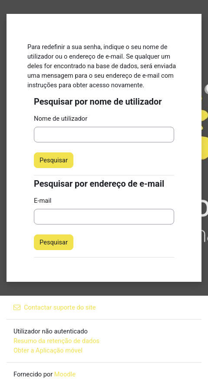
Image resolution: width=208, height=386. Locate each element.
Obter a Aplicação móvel (48, 350)
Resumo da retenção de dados (56, 341)
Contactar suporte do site (54, 307)
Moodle (65, 374)
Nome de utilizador (60, 118)
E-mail (42, 201)
